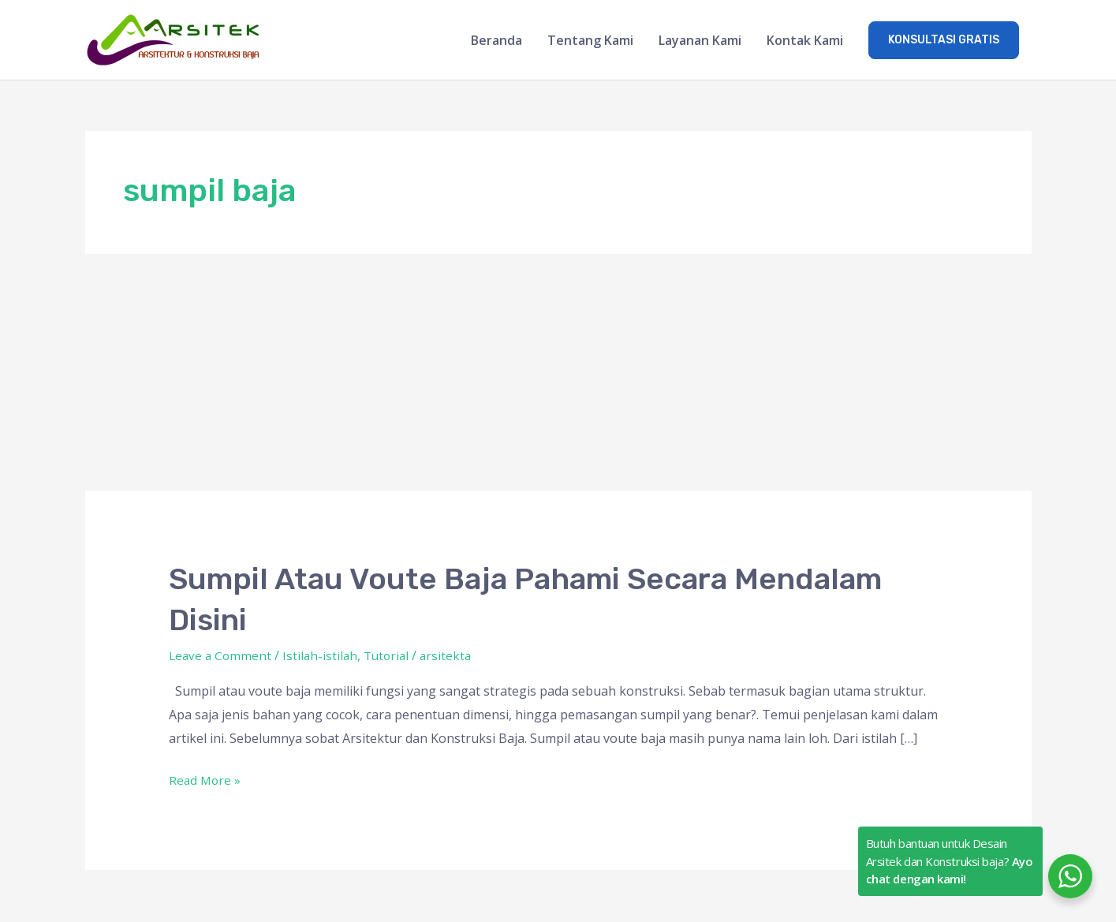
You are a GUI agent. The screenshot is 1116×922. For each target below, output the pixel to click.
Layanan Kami (700, 41)
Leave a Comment (221, 656)
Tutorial (392, 656)
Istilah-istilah (324, 656)
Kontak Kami (805, 41)
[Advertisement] (558, 373)
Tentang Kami (590, 41)
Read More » (206, 780)
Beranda (496, 41)
